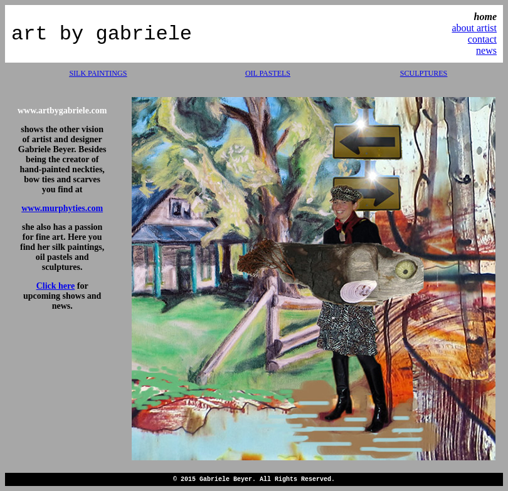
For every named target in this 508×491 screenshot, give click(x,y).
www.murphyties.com (62, 208)
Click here (55, 286)
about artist (474, 28)
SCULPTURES (423, 73)
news (486, 50)
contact (482, 39)
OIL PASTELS (267, 73)
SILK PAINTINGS (98, 73)
